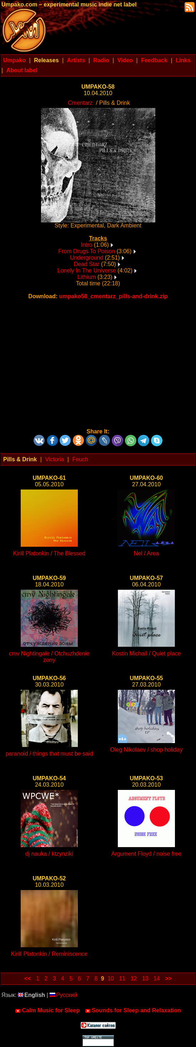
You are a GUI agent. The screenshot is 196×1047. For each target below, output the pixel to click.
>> (168, 978)
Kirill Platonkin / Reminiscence (49, 954)
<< (27, 978)
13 (145, 978)
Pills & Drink (20, 459)
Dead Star (87, 264)
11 (122, 978)
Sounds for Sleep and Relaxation (133, 1010)
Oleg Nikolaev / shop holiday (146, 750)
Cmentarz (80, 103)
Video (125, 60)
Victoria (54, 459)
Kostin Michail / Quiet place (146, 653)
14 (157, 978)
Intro (86, 245)
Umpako (14, 60)
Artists (76, 60)
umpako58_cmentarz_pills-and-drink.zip (113, 296)
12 (134, 978)
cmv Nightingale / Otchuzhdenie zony (49, 656)
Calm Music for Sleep (47, 1010)
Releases (46, 60)
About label (21, 70)
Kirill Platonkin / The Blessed (49, 553)
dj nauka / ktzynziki (49, 854)
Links (183, 60)
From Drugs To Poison (86, 251)
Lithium (86, 277)
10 (110, 978)
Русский (63, 995)
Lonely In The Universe (86, 270)
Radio (101, 60)
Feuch (80, 459)
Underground (86, 258)
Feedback (154, 60)
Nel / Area (146, 553)
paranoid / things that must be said (49, 754)
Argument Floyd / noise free (146, 854)
